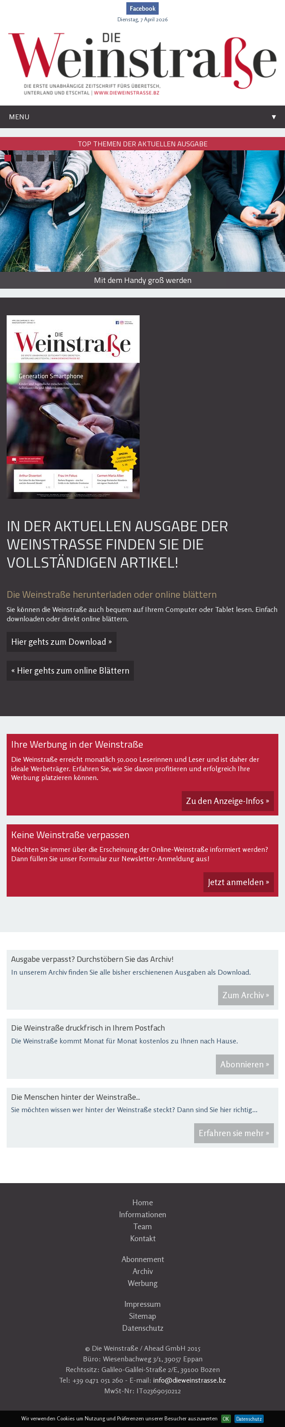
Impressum (142, 1304)
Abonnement (142, 1259)
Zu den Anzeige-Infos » (227, 801)
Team (142, 1226)
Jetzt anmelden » (238, 882)
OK (226, 1419)
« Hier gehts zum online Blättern (70, 670)
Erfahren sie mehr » (234, 1133)
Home (142, 1202)
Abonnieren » (244, 1064)
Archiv (143, 1271)
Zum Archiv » (246, 995)
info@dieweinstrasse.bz (189, 1380)
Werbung (143, 1283)
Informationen (142, 1214)
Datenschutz (143, 1328)
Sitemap (142, 1316)
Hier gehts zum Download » (61, 641)
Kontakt (143, 1238)
